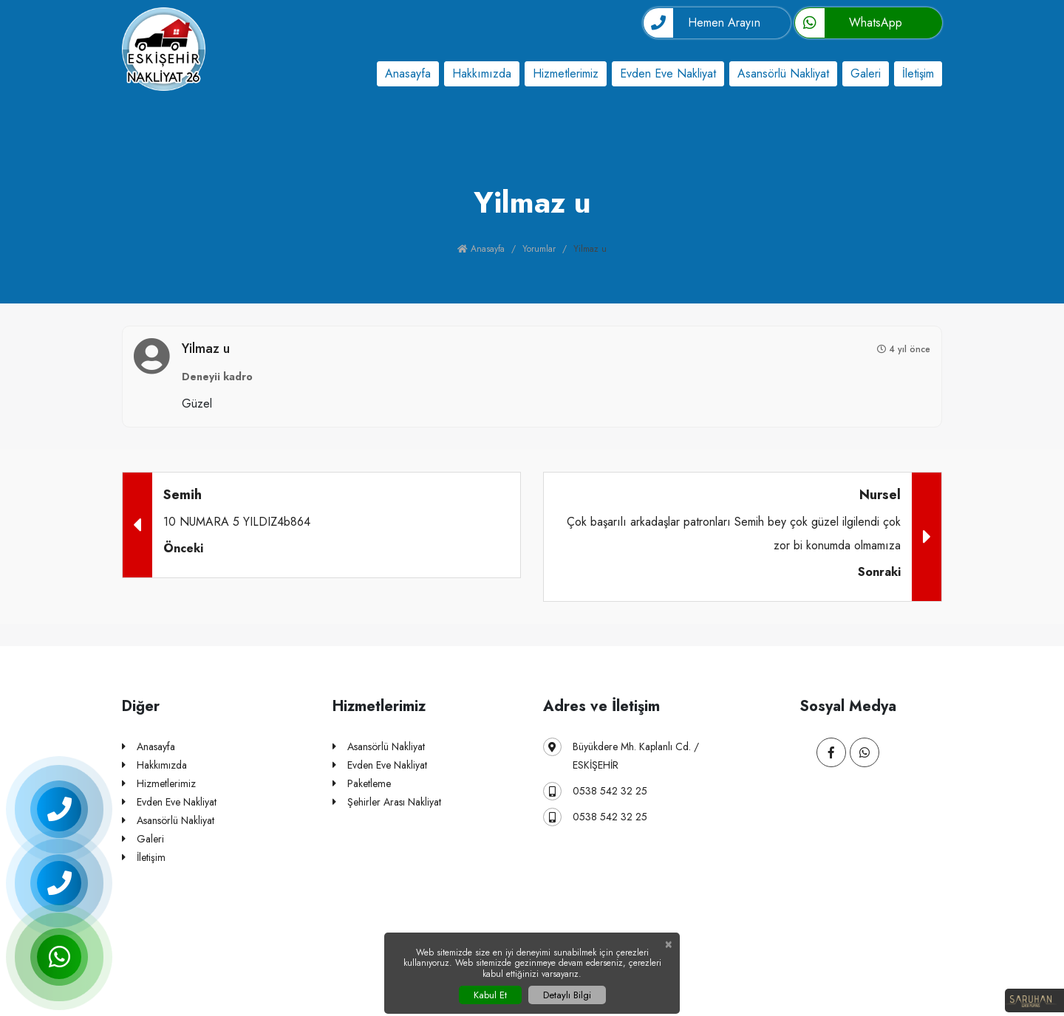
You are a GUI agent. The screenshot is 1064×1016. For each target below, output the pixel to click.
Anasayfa (408, 73)
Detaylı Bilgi (567, 995)
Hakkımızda (481, 73)
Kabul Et (490, 995)
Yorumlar (539, 248)
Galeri (865, 73)
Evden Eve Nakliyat (668, 73)
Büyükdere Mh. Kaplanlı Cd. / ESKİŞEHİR (621, 755)
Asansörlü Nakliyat (783, 73)
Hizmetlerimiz (565, 73)
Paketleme (361, 784)
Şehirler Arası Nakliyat (386, 802)
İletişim (918, 73)
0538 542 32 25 (595, 791)
